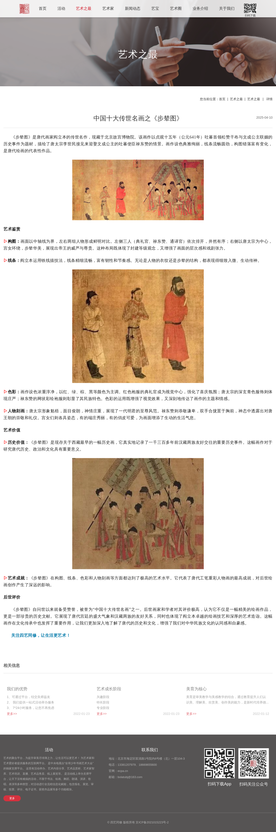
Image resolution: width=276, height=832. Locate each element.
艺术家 (108, 8)
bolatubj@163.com (130, 777)
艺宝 (155, 8)
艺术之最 (83, 8)
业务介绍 (200, 8)
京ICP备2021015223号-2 (152, 822)
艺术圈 (176, 8)
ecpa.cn (123, 771)
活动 (61, 8)
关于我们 (227, 8)
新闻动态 (132, 8)
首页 (42, 8)
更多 (12, 798)
